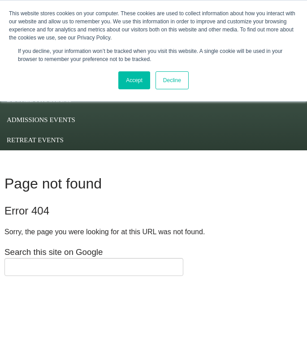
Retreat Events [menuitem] (35, 140)
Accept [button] (134, 80)
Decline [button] (172, 80)
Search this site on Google (53, 252)
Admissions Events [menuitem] (41, 119)
